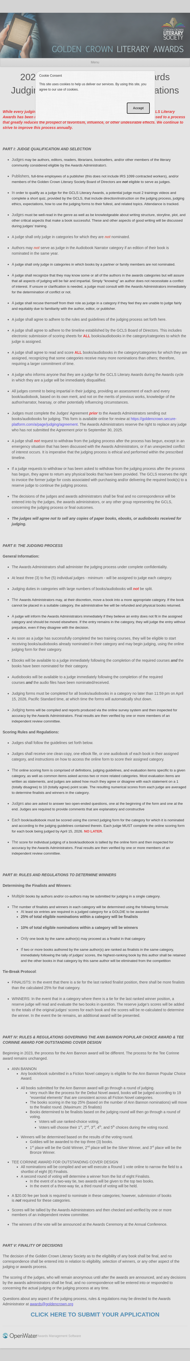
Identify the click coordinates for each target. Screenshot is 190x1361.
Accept (138, 108)
